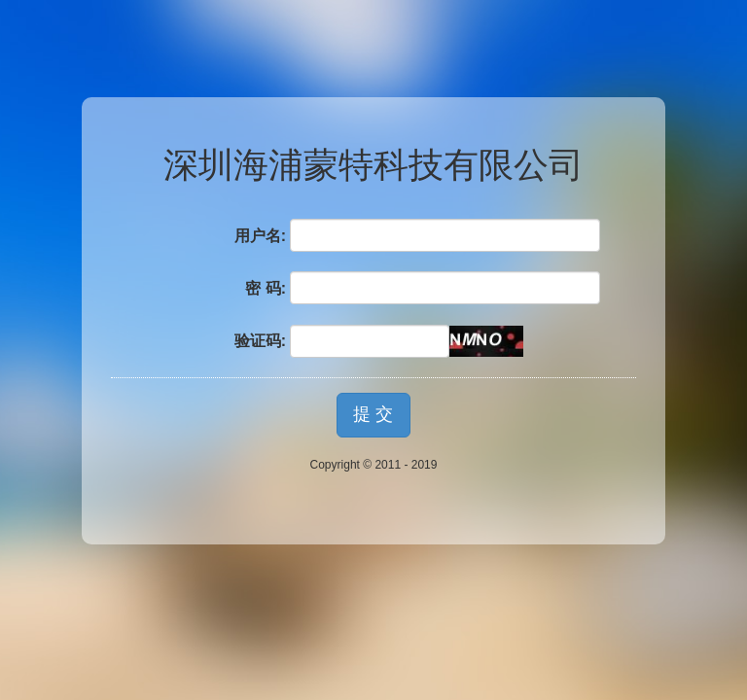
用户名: (260, 236)
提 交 (373, 414)
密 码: (265, 288)
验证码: (260, 340)
